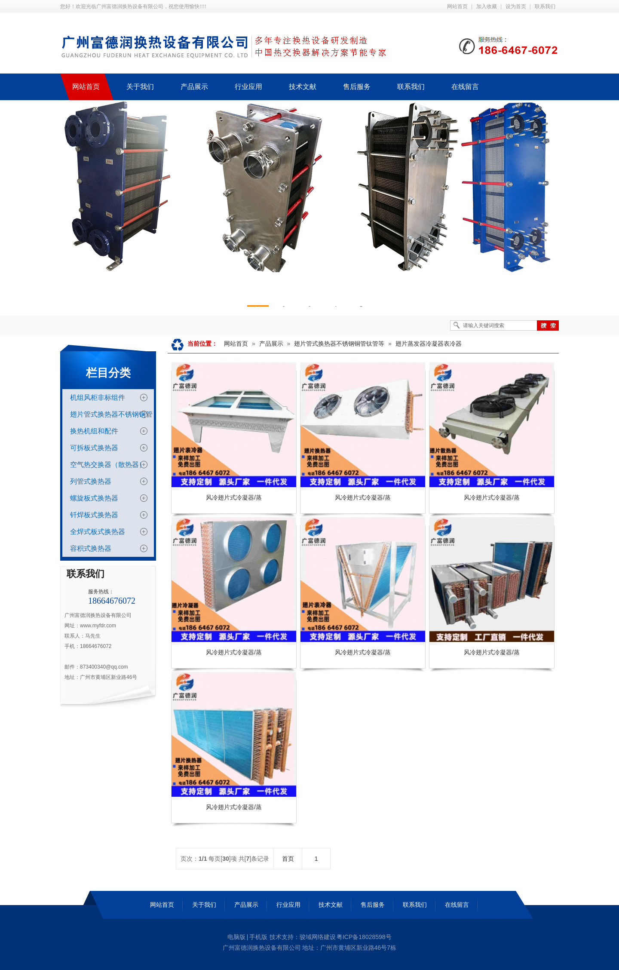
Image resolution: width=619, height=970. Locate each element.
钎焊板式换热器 (94, 515)
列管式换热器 (90, 481)
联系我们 (545, 6)
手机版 (258, 936)
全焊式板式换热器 (97, 531)
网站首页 (457, 6)
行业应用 (288, 904)
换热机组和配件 (94, 431)
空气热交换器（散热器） (108, 464)
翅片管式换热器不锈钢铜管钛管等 (339, 343)
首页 (288, 858)
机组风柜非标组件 (97, 397)
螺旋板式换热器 (94, 498)
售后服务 (373, 904)
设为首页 (516, 6)
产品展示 (271, 343)
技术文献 (331, 904)
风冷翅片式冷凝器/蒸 (234, 497)
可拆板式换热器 (94, 447)
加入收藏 (486, 6)
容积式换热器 (90, 548)
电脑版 (236, 936)
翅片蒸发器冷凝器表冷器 (428, 343)
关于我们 (204, 904)
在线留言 (457, 904)
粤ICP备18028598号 (364, 936)
